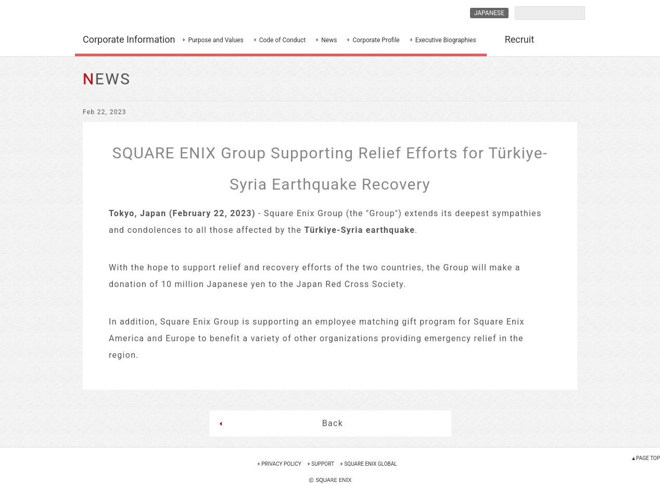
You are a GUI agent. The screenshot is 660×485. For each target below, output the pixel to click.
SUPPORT (322, 464)
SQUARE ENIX (129, 13)
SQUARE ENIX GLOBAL (370, 464)
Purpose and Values (215, 40)
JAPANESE (489, 13)
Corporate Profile (375, 40)
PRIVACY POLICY (281, 464)
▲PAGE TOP (645, 458)
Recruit (519, 39)
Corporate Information (129, 39)
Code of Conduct (282, 40)
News (329, 40)
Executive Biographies (445, 40)
